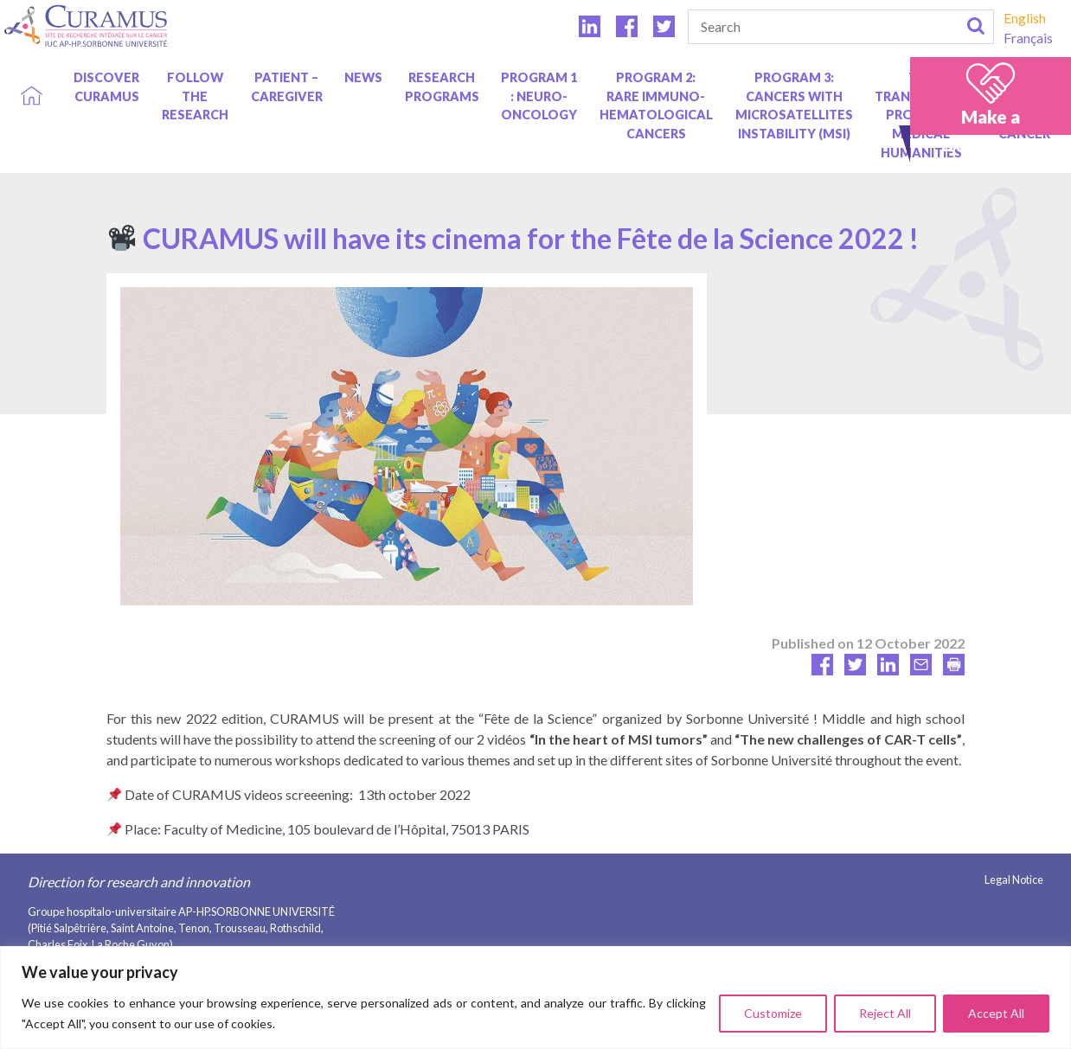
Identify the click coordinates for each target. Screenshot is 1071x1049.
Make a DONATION (991, 130)
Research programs (442, 87)
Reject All (885, 1013)
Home (31, 77)
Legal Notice (1013, 879)
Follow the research (195, 96)
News (363, 77)
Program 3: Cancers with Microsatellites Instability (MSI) (794, 105)
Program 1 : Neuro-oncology (539, 96)
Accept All (996, 1013)
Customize (773, 1013)
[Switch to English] (1028, 18)
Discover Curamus (106, 87)
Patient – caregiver (287, 87)
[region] (535, 997)
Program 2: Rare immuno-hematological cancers (656, 105)
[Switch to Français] (1028, 38)
